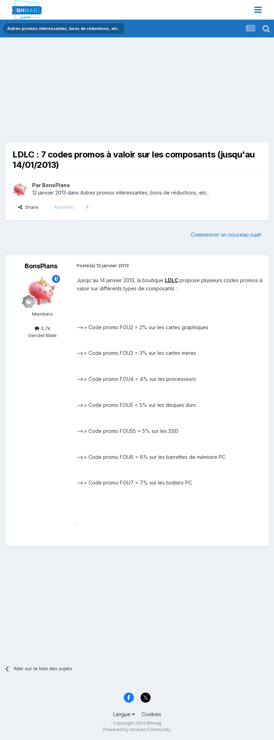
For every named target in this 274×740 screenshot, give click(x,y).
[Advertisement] (88, 93)
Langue (124, 714)
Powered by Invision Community (137, 729)
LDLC (171, 280)
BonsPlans (56, 185)
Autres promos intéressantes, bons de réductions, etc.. (144, 193)
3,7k (42, 328)
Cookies (151, 714)
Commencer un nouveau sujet (226, 235)
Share (28, 207)
